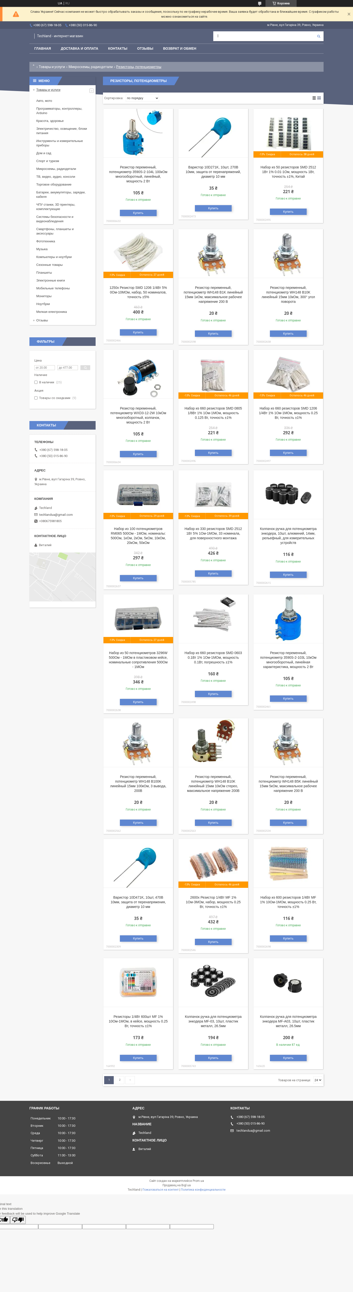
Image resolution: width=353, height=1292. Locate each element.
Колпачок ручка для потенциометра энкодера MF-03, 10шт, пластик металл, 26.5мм (213, 1021)
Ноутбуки (43, 304)
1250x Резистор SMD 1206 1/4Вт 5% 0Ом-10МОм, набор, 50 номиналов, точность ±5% (138, 292)
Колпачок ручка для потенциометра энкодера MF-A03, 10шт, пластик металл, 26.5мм (288, 1021)
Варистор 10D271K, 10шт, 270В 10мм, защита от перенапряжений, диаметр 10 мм (213, 171)
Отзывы (145, 48)
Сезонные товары (49, 265)
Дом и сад (43, 153)
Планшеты (44, 272)
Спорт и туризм (47, 161)
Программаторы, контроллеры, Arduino (59, 111)
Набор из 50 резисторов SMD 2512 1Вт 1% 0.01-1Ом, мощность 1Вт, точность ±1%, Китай (288, 171)
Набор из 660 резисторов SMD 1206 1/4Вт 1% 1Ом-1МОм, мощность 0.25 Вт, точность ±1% (288, 413)
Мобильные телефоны (53, 288)
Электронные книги (50, 280)
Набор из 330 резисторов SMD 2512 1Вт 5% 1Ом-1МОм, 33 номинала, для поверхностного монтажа (213, 533)
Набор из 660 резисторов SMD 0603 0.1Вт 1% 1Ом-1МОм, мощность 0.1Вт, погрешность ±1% (213, 657)
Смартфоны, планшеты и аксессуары (55, 231)
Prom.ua (198, 1181)
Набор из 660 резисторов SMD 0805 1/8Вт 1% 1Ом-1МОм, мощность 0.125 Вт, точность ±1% (213, 413)
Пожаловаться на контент (160, 1189)
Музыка (42, 249)
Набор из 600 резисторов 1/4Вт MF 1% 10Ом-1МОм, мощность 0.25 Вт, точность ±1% (288, 902)
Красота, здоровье (50, 121)
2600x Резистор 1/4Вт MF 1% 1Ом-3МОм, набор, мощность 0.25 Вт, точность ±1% (213, 902)
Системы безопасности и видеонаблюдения (54, 219)
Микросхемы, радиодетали (91, 67)
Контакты (117, 48)
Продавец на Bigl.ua (177, 1185)
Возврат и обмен (179, 48)
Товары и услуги (52, 67)
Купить (138, 213)
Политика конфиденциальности (203, 1189)
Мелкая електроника (51, 312)
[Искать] (319, 36)
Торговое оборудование (53, 184)
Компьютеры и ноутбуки (54, 257)
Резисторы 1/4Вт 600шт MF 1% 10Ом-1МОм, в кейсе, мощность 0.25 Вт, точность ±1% (138, 1021)
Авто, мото (44, 101)
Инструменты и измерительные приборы (59, 143)
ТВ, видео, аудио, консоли (55, 176)
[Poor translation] (18, 1220)
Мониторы (43, 296)
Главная (42, 48)
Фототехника (45, 241)
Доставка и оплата (79, 48)
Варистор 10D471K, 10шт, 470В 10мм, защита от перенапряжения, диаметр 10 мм (138, 902)
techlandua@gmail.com (56, 515)
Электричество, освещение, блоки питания (61, 131)
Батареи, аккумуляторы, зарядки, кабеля (61, 194)
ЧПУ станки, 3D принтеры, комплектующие (55, 207)
